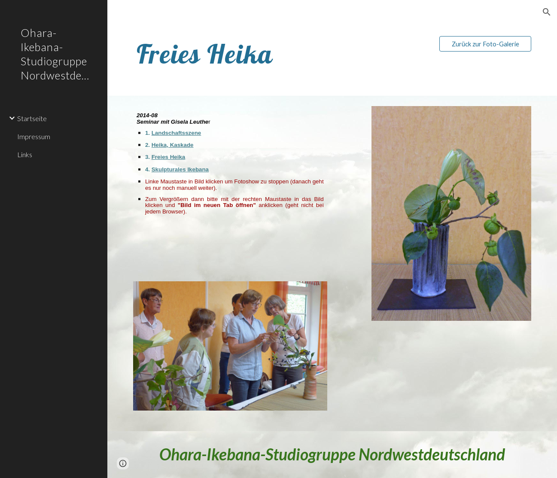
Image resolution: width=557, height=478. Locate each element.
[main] (247, 54)
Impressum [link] (33, 136)
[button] (546, 12)
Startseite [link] (32, 118)
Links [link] (24, 154)
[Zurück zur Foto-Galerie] (485, 44)
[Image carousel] (230, 351)
